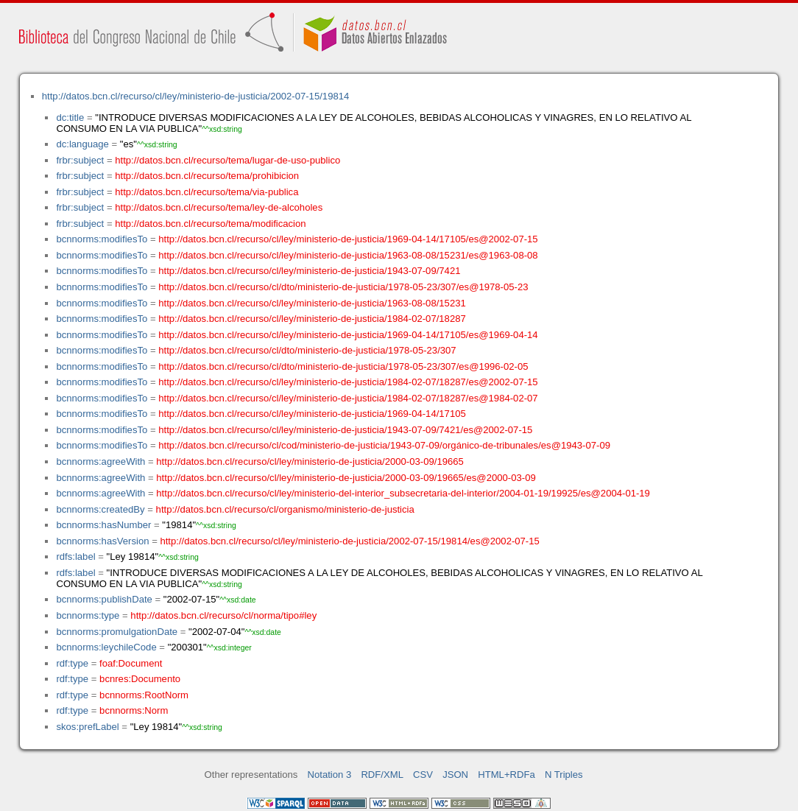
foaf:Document (130, 663)
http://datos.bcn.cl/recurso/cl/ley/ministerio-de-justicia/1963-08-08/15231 (312, 303)
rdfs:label (75, 556)
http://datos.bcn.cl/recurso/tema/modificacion (210, 223)
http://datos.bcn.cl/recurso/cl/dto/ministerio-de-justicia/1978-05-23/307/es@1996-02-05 (343, 366)
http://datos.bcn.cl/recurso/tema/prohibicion (207, 175)
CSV (423, 774)
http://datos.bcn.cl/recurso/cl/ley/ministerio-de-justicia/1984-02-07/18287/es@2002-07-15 (347, 381)
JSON (455, 774)
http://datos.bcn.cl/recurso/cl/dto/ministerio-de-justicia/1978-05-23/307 (307, 350)
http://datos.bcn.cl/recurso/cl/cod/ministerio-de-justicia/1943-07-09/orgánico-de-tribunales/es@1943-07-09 (384, 445)
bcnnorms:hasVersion (102, 541)
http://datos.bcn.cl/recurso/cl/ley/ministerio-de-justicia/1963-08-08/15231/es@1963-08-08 (347, 255)
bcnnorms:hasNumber (103, 524)
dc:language (82, 144)
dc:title (70, 117)
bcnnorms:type (87, 615)
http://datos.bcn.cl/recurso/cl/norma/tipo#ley (223, 615)
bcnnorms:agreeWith (100, 461)
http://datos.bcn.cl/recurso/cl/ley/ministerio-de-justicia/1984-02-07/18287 (312, 318)
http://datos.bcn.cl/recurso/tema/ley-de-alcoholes (218, 207)
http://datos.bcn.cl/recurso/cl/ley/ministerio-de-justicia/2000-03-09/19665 (310, 461)
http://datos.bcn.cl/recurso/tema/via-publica (206, 191)
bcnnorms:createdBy (100, 509)
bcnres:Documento (139, 678)
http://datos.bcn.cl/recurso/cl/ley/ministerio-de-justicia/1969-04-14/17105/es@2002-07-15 (347, 239)
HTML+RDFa (506, 774)
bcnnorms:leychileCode (106, 647)
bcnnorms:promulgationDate (116, 631)
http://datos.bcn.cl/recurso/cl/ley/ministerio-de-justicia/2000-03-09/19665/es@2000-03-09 (345, 477)
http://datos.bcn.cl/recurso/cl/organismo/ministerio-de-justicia (285, 509)
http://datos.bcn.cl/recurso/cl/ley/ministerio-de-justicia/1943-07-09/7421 (309, 270)
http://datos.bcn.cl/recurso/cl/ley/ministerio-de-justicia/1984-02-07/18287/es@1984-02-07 (347, 398)
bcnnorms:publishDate (104, 599)
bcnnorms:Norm (133, 710)
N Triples (564, 774)
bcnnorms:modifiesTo (101, 239)
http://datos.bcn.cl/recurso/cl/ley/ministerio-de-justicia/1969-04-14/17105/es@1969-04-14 (347, 334)
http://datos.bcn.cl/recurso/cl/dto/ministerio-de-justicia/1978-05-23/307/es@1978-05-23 (343, 286)
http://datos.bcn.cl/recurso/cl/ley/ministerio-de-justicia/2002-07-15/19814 (196, 96)
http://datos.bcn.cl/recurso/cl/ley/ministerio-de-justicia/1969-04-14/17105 (312, 413)
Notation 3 (330, 774)
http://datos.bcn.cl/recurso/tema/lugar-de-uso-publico (227, 160)
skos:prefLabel (87, 726)
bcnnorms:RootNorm (143, 695)
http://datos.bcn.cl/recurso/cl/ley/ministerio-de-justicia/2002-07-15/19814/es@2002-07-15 (349, 541)
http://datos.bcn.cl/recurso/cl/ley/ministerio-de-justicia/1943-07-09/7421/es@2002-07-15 (345, 429)
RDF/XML (382, 774)
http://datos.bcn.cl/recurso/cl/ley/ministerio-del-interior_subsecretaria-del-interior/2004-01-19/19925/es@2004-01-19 (403, 493)
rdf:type (72, 663)
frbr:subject (80, 160)
